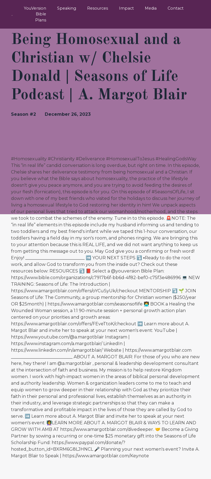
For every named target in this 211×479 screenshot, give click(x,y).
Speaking (69, 8)
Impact (127, 8)
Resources (99, 8)
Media (151, 8)
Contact (176, 8)
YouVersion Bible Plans (38, 11)
